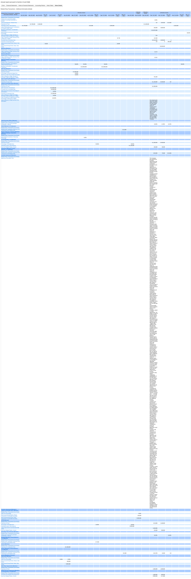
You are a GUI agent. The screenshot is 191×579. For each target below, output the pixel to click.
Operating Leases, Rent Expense (8, 25)
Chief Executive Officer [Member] (9, 120)
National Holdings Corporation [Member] (8, 60)
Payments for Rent (5, 71)
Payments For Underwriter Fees (8, 547)
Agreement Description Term (7, 158)
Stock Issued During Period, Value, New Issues (10, 46)
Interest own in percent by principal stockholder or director (9, 124)
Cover (3, 5)
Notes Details (58, 5)
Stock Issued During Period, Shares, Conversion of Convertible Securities (9, 515)
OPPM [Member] (5, 520)
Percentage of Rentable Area (7, 144)
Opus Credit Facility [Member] (8, 78)
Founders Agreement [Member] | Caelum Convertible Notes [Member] (9, 510)
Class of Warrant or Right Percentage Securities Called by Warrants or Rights (10, 95)
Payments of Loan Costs (6, 81)
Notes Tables (50, 5)
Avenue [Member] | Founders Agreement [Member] (8, 556)
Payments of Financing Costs (7, 41)
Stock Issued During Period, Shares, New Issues (10, 44)
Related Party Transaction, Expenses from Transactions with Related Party (10, 130)
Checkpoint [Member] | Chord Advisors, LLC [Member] (8, 149)
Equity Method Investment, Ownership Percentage (9, 33)
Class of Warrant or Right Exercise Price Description (10, 101)
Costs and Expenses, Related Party (9, 22)
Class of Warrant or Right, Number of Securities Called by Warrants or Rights (10, 35)
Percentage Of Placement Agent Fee (9, 73)
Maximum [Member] (6, 48)
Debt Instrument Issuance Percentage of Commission (10, 91)
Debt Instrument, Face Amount (8, 87)
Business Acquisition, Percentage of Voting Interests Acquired (9, 64)
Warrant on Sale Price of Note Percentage (10, 74)
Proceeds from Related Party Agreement (10, 574)
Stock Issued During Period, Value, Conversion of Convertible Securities (9, 518)
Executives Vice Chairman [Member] (9, 531)
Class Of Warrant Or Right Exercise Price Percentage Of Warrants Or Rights (10, 98)
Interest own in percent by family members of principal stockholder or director (9, 20)
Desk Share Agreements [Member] (9, 566)
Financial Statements (11, 5)
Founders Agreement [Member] (8, 155)
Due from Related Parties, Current (8, 147)
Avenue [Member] (5, 544)
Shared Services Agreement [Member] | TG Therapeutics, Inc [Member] (10, 571)
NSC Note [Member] (6, 68)
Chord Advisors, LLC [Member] (8, 126)
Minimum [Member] (5, 53)
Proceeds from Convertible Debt (8, 40)
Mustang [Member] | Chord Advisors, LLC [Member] (10, 538)
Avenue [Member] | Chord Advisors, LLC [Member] (9, 549)
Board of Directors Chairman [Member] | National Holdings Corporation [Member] (10, 133)
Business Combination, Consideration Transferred (9, 30)
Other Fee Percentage (6, 513)
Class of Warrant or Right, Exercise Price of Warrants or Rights (10, 38)
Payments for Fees (5, 24)
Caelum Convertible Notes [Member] (9, 83)
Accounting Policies (40, 5)
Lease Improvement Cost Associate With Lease (10, 528)
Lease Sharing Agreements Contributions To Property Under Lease (10, 28)
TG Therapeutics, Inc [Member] (8, 139)
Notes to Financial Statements (26, 5)
